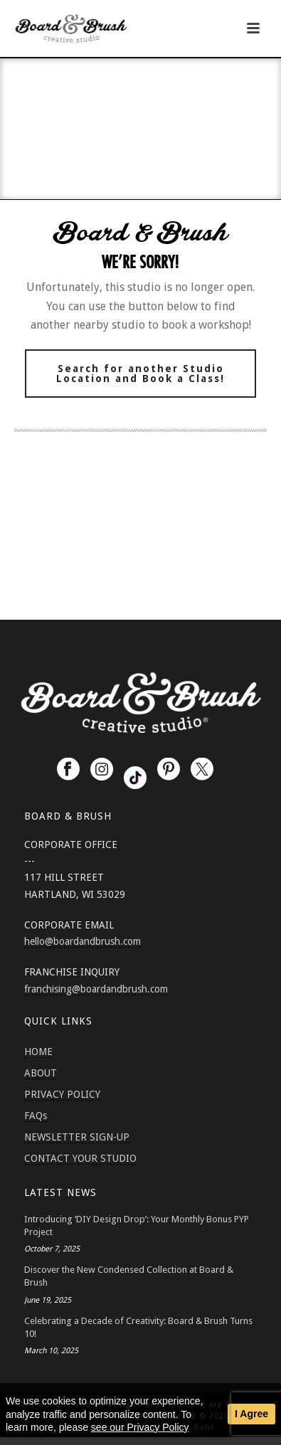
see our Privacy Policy (140, 1427)
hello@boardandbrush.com (82, 941)
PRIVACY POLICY (62, 1094)
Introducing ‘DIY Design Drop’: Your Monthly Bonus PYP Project (136, 1225)
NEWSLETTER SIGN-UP (76, 1137)
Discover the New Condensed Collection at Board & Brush (128, 1276)
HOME (38, 1051)
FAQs (35, 1115)
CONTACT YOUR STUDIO (80, 1158)
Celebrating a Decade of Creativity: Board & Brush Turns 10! (138, 1327)
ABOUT (40, 1073)
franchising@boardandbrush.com (96, 989)
